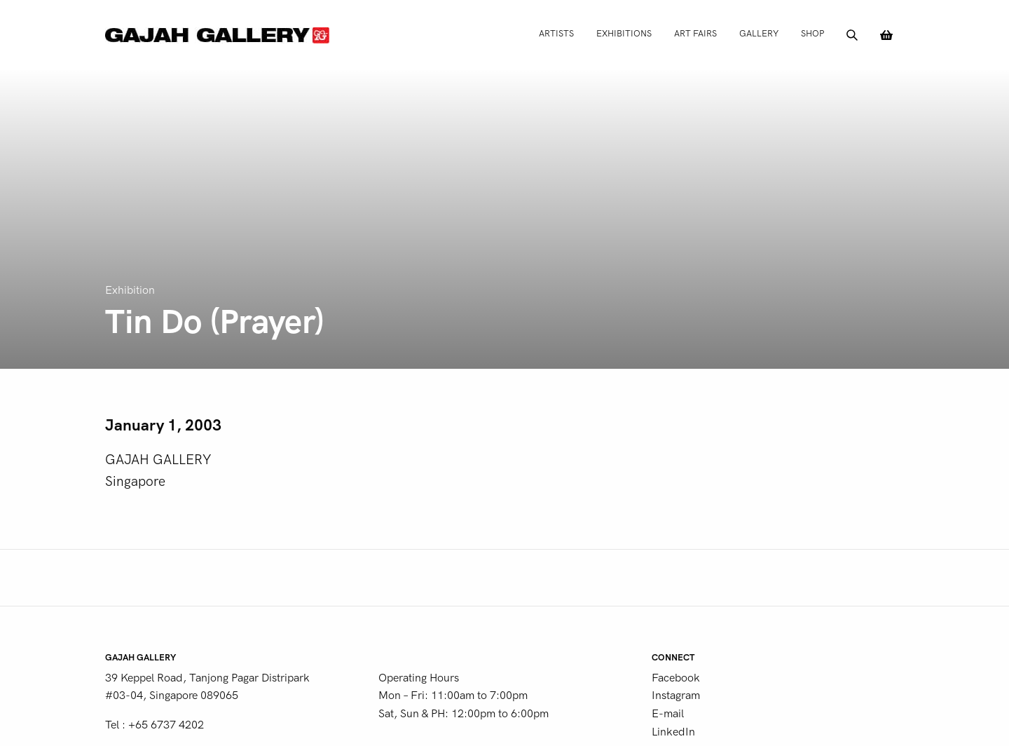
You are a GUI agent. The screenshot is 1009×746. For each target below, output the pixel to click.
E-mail (668, 713)
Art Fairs (695, 33)
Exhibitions (624, 33)
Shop (812, 33)
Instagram (676, 695)
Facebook (676, 678)
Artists (556, 33)
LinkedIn (673, 732)
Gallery (758, 33)
